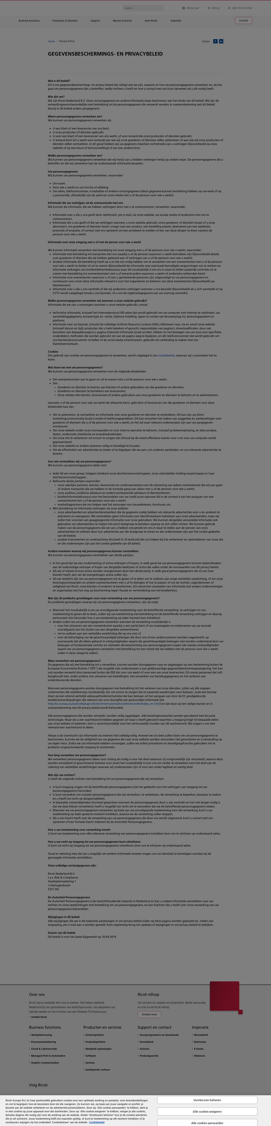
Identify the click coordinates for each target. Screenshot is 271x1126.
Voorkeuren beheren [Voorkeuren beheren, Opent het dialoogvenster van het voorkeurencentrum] (207, 1100)
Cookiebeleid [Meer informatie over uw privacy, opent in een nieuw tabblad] (96, 1122)
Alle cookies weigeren (207, 1111)
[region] (135, 1110)
